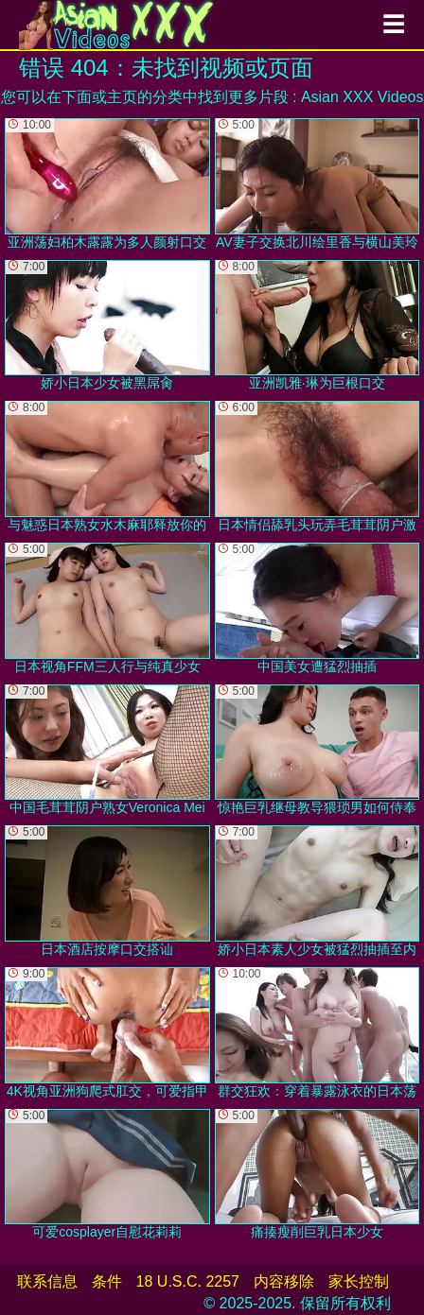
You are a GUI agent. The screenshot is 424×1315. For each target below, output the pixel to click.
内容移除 (284, 1281)
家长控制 (358, 1281)
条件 (107, 1281)
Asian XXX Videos (362, 97)
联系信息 (47, 1281)
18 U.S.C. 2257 (187, 1281)
